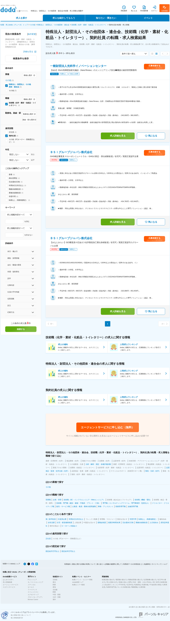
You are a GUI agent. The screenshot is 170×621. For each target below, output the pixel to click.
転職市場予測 (111, 587)
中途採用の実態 (155, 585)
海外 (54, 599)
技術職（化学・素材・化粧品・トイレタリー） (89, 25)
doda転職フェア (77, 582)
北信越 (55, 589)
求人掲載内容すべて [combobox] (16, 215)
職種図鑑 (134, 587)
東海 (54, 587)
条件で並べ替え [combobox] (129, 54)
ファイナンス (32, 589)
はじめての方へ (8, 579)
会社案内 (132, 607)
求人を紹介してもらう (64, 18)
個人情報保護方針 (17, 618)
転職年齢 (145, 585)
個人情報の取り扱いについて (21, 615)
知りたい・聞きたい (106, 18)
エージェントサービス (10, 585)
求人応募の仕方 (112, 582)
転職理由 (138, 585)
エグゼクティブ (33, 594)
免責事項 (147, 564)
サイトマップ (156, 564)
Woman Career (33, 599)
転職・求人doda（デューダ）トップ (14, 25)
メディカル (31, 585)
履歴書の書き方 (121, 579)
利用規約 (67, 564)
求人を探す (21, 18)
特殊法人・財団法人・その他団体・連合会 (53, 25)
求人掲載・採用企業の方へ (158, 607)
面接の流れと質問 (125, 582)
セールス (31, 587)
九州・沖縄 (56, 597)
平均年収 (122, 585)
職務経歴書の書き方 (135, 579)
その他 (32, 25)
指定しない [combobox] (14, 154)
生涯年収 (130, 585)
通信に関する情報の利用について (83, 564)
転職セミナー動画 (78, 585)
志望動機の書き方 (150, 579)
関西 (54, 592)
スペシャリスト (33, 592)
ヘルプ (165, 564)
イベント (148, 18)
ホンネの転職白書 (123, 587)
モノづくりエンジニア (35, 582)
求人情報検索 (7, 582)
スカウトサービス (9, 587)
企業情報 (142, 587)
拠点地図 (142, 607)
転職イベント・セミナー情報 (82, 579)
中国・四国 (56, 594)
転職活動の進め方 (108, 579)
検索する (21, 329)
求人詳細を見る (118, 136)
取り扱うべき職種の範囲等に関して (109, 564)
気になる (151, 136)
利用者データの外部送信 (131, 564)
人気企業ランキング (110, 585)
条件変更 (32, 34)
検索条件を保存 (21, 58)
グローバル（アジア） (35, 597)
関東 (54, 585)
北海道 (55, 579)
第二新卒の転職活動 (160, 582)
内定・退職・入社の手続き (142, 582)
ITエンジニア (32, 579)
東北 (54, 582)
